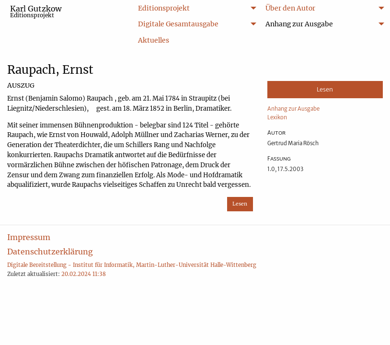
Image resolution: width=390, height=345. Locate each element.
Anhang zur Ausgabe (293, 108)
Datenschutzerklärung (50, 251)
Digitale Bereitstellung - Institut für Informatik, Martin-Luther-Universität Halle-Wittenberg (131, 265)
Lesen (239, 204)
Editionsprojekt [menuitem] (164, 8)
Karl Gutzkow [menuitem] (36, 11)
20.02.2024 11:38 (83, 274)
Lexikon (277, 117)
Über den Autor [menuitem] (290, 8)
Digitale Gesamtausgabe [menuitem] (178, 24)
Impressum (28, 237)
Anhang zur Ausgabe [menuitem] (299, 24)
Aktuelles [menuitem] (153, 40)
